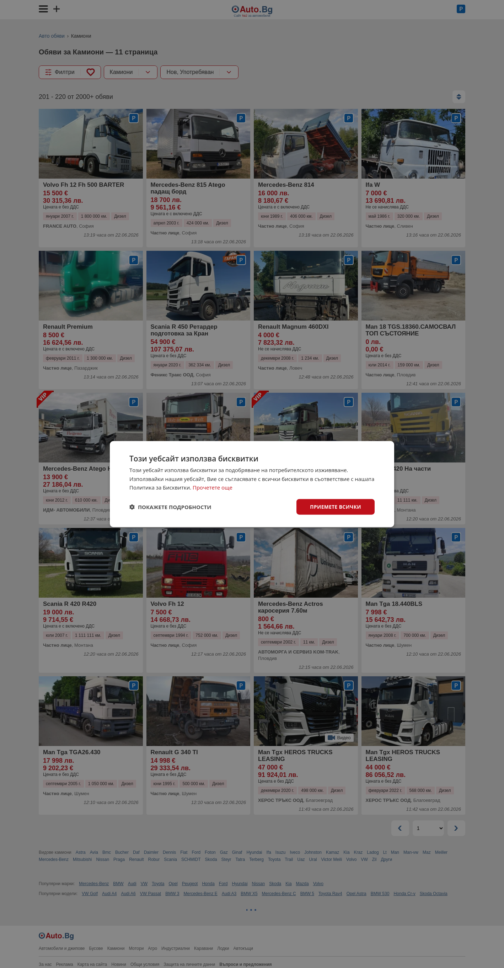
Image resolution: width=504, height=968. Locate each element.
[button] (170, 507)
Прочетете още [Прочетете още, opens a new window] (212, 487)
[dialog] (252, 484)
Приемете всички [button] (335, 506)
